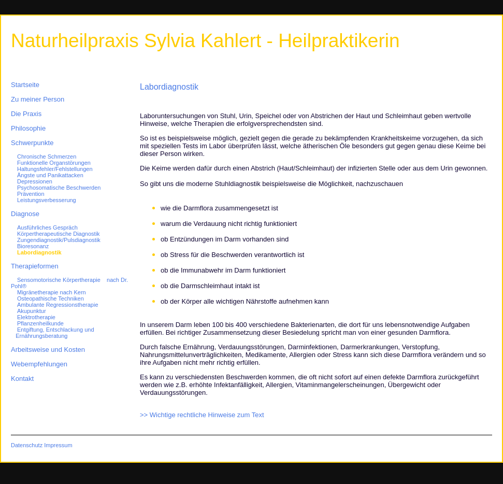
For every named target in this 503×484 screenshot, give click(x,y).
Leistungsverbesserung (46, 200)
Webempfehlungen (39, 364)
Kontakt (22, 378)
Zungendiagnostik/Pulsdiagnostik (58, 240)
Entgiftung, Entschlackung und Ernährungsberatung (52, 332)
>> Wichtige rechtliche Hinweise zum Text (202, 415)
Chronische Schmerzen (46, 156)
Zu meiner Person (37, 99)
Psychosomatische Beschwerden (58, 187)
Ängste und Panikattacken (50, 175)
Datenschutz (26, 445)
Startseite (25, 85)
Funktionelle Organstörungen (54, 163)
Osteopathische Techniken (50, 298)
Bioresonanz (33, 246)
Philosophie (28, 128)
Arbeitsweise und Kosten (48, 349)
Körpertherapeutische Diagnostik (58, 234)
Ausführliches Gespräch (47, 227)
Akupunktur (31, 311)
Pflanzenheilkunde (40, 323)
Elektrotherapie (36, 317)
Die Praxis (26, 114)
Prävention (31, 194)
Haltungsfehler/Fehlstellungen (55, 169)
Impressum (58, 445)
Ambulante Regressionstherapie (57, 305)
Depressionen (34, 181)
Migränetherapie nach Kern (51, 292)
